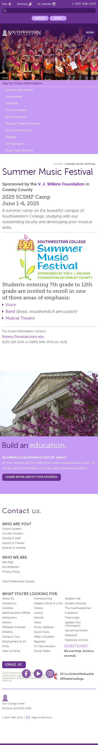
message (28, 717)
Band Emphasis (15, 116)
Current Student (12, 533)
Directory (22, 4)
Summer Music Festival (80, 163)
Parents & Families (14, 547)
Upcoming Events (76, 630)
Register (11, 137)
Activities (7, 608)
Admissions (9, 617)
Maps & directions (41, 717)
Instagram (50, 673)
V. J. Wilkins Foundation (61, 184)
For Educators (15, 143)
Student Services (75, 603)
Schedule (11, 103)
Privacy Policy (11, 571)
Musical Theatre (20, 318)
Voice (10, 304)
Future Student (11, 528)
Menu (90, 32)
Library (38, 612)
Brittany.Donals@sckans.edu (23, 336)
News (37, 622)
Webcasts (71, 635)
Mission (39, 617)
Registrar (40, 641)
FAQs (5, 646)
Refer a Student (44, 636)
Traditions (71, 612)
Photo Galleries (44, 627)
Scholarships (14, 96)
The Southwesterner (78, 608)
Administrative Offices (16, 612)
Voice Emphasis (16, 110)
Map (4, 4)
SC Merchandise (44, 646)
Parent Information (18, 130)
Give (58, 18)
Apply (40, 18)
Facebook (26, 673)
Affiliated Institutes (14, 627)
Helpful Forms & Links (48, 603)
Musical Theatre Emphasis (23, 123)
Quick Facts (41, 632)
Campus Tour (11, 636)
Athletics (7, 632)
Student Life (72, 598)
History (38, 608)
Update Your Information (73, 624)
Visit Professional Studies (18, 581)
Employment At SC (14, 641)
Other (58, 163)
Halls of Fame (11, 651)
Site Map (7, 562)
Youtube (38, 673)
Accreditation (10, 566)
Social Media (42, 651)
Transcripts (72, 617)
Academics (9, 603)
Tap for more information (22, 83)
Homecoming (43, 598)
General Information (19, 90)
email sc (13, 664)
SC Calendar (44, 4)
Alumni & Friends (13, 543)
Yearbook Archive (76, 640)
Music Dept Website (19, 150)
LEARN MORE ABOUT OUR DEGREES (31, 476)
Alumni (6, 622)
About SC (8, 598)
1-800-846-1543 (84, 3)
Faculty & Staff (11, 538)
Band (10, 311)
